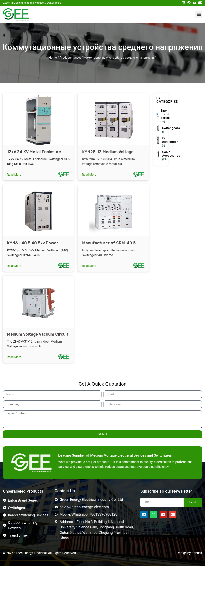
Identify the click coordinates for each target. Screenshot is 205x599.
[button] (198, 14)
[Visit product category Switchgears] (166, 130)
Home (53, 57)
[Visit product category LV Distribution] (165, 142)
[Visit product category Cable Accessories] (166, 156)
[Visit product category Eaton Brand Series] (161, 116)
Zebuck (197, 586)
